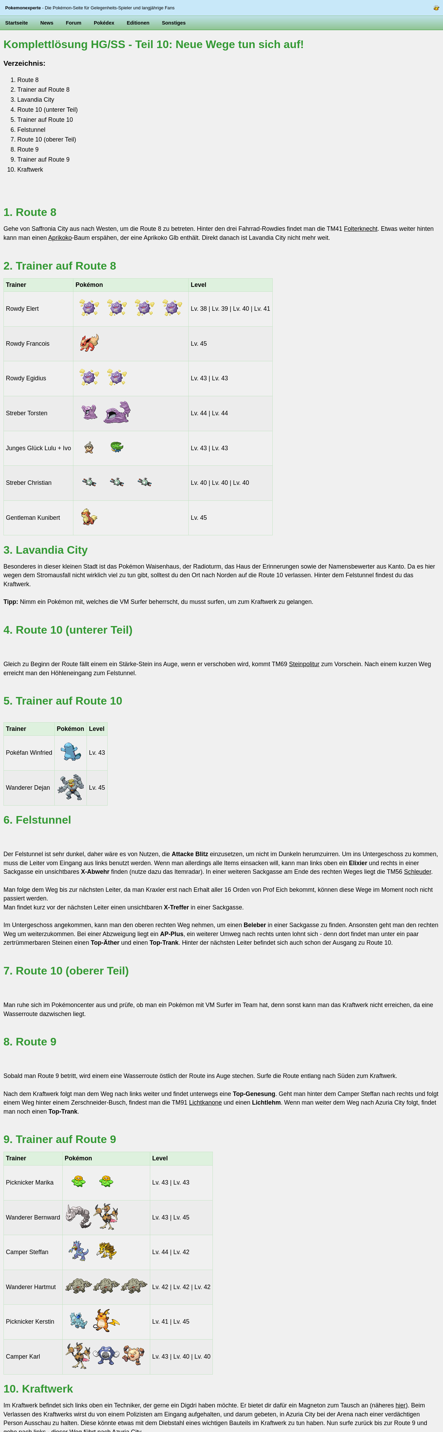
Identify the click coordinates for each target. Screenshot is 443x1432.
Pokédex (104, 23)
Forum (73, 23)
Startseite (16, 23)
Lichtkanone (205, 1102)
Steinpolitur (304, 664)
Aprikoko (60, 237)
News (47, 23)
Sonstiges (174, 23)
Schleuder (417, 871)
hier (401, 1405)
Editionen (138, 23)
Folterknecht (361, 228)
